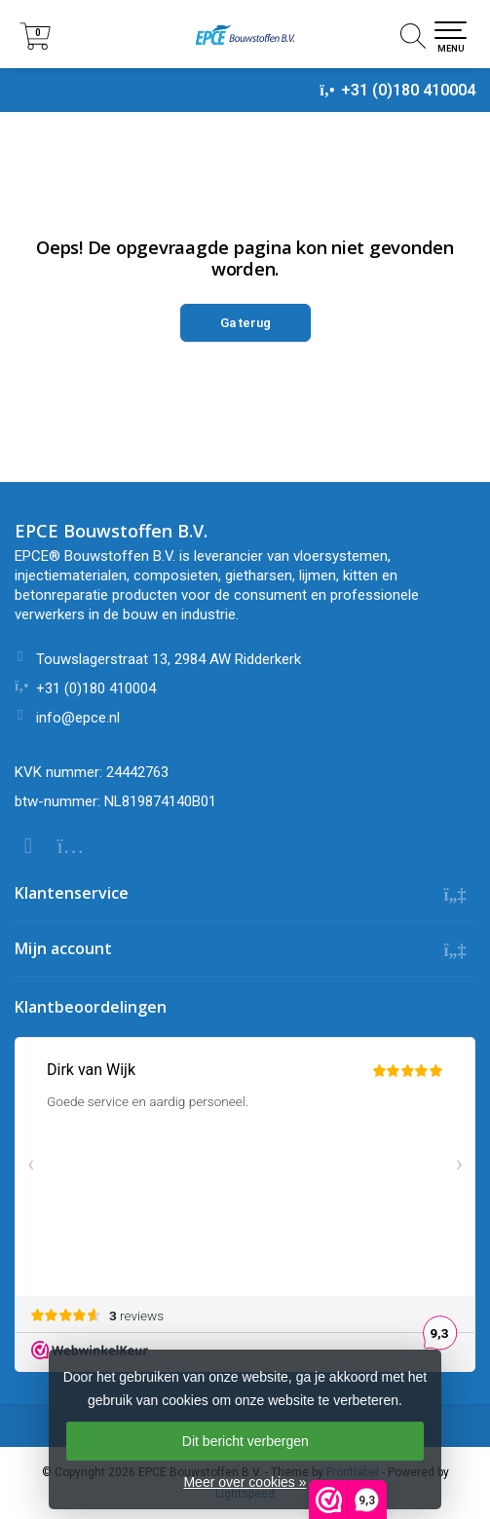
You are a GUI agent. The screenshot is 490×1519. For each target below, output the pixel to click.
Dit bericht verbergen (245, 1441)
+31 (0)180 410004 (408, 90)
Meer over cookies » (244, 1482)
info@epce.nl (78, 717)
